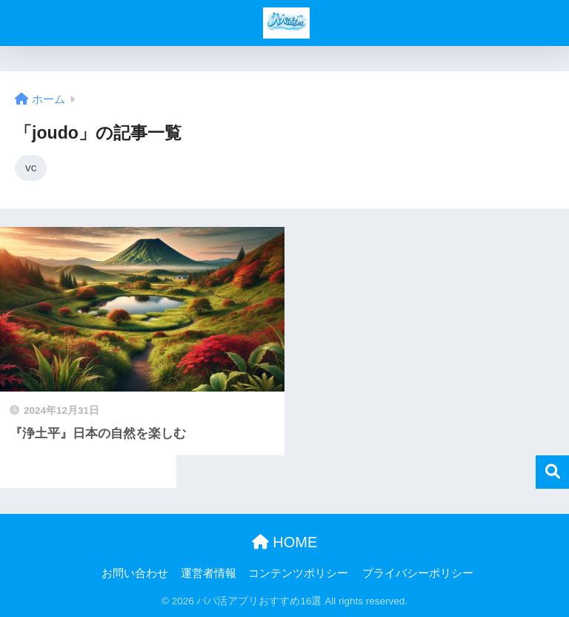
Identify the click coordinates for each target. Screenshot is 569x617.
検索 (552, 472)
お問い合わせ (135, 573)
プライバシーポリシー (417, 573)
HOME (285, 542)
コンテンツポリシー (298, 573)
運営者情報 (208, 573)
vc (30, 167)
